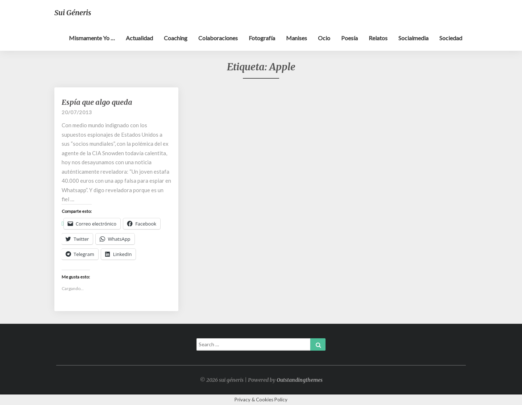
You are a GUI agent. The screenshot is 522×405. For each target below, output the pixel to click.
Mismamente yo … (92, 37)
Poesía (349, 37)
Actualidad (139, 37)
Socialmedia (413, 37)
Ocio (324, 37)
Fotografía (262, 37)
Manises (296, 37)
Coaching (175, 37)
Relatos (378, 37)
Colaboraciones (218, 37)
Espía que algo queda (97, 102)
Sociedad (450, 37)
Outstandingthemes (300, 380)
